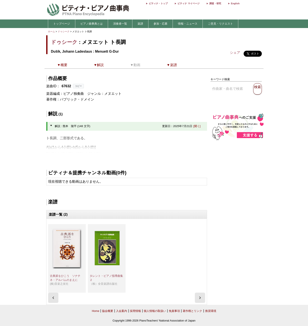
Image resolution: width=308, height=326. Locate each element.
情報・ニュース (187, 23)
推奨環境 (210, 311)
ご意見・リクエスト (220, 23)
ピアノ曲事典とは (91, 23)
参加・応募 (160, 23)
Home (95, 311)
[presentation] (53, 298)
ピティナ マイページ (188, 3)
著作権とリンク (192, 311)
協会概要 (107, 311)
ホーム (51, 31)
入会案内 (121, 311)
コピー (78, 86)
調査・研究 (215, 3)
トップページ (61, 23)
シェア (235, 52)
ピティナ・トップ (158, 3)
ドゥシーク (64, 31)
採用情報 (135, 311)
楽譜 (140, 23)
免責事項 (174, 311)
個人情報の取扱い (155, 311)
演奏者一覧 (120, 23)
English (235, 3)
